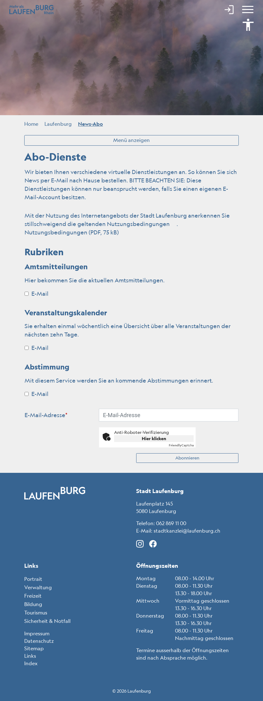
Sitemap (34, 648)
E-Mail (36, 293)
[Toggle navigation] (247, 9)
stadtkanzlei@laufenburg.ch (187, 531)
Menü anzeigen (131, 140)
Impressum (36, 633)
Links (30, 656)
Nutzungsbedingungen (142, 224)
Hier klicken (154, 438)
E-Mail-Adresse (46, 415)
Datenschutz (39, 641)
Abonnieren (187, 458)
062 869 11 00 (171, 523)
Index (31, 663)
